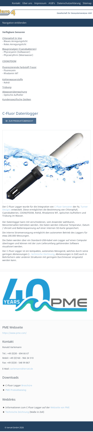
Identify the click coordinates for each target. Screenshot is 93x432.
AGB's (52, 3)
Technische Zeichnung (17, 411)
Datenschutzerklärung (69, 3)
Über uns (27, 3)
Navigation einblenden (14, 22)
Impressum (40, 3)
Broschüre (26, 385)
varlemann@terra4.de (21, 368)
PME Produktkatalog (15, 389)
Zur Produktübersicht (19, 120)
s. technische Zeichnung (41, 254)
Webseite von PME (60, 407)
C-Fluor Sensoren (63, 206)
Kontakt (16, 3)
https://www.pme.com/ (14, 332)
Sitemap (87, 3)
